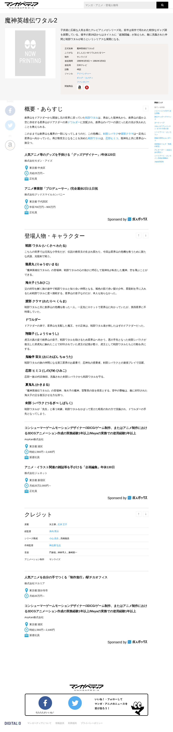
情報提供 (59, 723)
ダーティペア (159, 123)
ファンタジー (83, 82)
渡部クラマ (127, 133)
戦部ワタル (91, 117)
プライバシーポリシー (92, 723)
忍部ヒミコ (112, 138)
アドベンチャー (84, 73)
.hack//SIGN (159, 162)
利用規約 (72, 723)
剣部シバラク (110, 133)
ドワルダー (74, 122)
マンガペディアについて (39, 723)
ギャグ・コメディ (85, 78)
